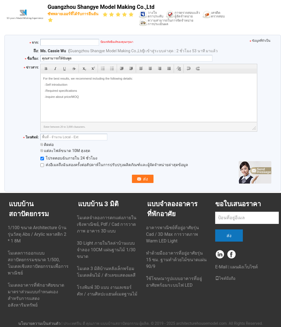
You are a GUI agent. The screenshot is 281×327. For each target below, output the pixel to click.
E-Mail (221, 267)
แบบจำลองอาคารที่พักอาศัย (172, 209)
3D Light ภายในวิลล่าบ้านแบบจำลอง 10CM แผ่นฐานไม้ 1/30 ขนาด (106, 249)
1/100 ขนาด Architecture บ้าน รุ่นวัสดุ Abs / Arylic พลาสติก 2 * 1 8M (37, 234)
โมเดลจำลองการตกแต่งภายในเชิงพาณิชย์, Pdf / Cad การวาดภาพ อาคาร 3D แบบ (106, 224)
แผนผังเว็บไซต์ (244, 267)
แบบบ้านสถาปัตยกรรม (29, 209)
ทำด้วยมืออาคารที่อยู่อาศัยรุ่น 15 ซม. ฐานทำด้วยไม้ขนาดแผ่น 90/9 (176, 259)
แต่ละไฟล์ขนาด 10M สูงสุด (65, 150)
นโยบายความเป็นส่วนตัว (39, 323)
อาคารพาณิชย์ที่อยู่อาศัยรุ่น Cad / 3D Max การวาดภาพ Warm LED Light (172, 234)
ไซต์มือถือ (225, 278)
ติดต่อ (47, 144)
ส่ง (229, 235)
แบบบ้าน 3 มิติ (98, 204)
